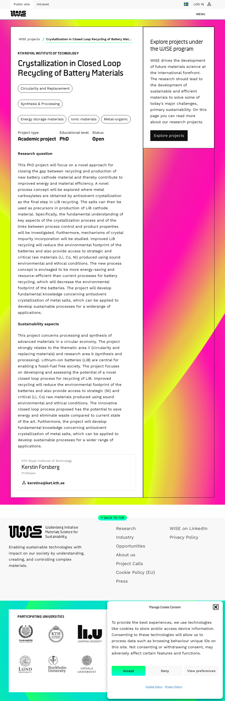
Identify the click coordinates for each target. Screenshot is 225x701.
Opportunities (130, 546)
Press (122, 581)
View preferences (201, 671)
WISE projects (29, 39)
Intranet (43, 4)
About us (125, 554)
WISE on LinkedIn (188, 528)
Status (97, 132)
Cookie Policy (154, 686)
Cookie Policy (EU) (135, 572)
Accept (128, 671)
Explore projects (169, 135)
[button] (215, 607)
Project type (28, 132)
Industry (125, 537)
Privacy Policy (173, 686)
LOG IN (199, 4)
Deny (165, 671)
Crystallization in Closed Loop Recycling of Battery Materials (89, 39)
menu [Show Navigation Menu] (200, 14)
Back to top (114, 518)
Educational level (74, 132)
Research (126, 528)
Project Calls (129, 563)
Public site (22, 4)
